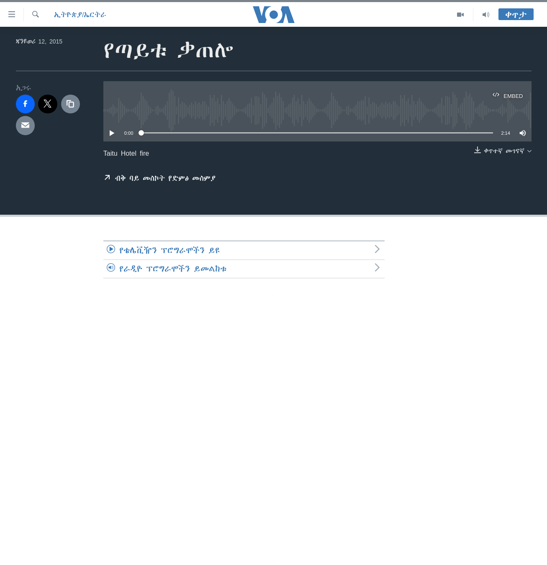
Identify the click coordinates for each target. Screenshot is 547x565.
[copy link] (70, 104)
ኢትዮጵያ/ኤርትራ (80, 14)
